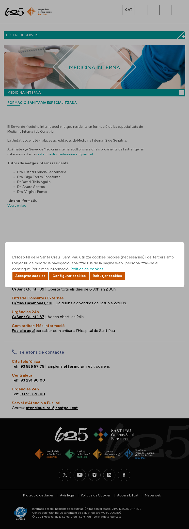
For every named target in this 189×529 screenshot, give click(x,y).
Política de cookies (87, 269)
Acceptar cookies (30, 276)
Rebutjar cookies (107, 276)
